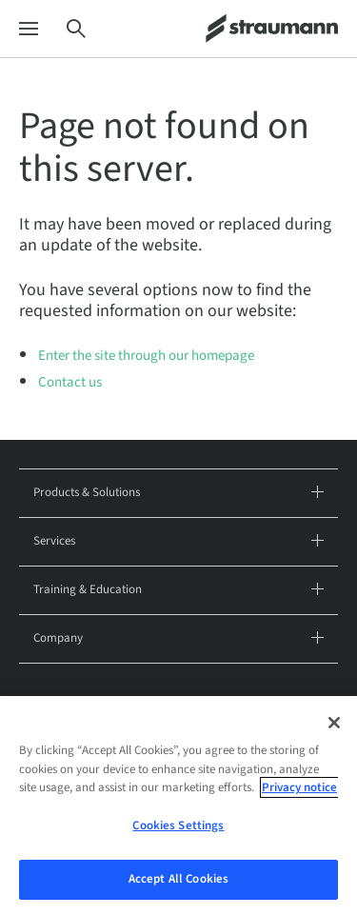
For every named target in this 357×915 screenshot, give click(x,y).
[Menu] (28, 29)
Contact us (70, 382)
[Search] (76, 29)
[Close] (334, 728)
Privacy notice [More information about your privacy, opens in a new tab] (299, 793)
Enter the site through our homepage (146, 356)
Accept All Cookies (178, 885)
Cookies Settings (178, 831)
